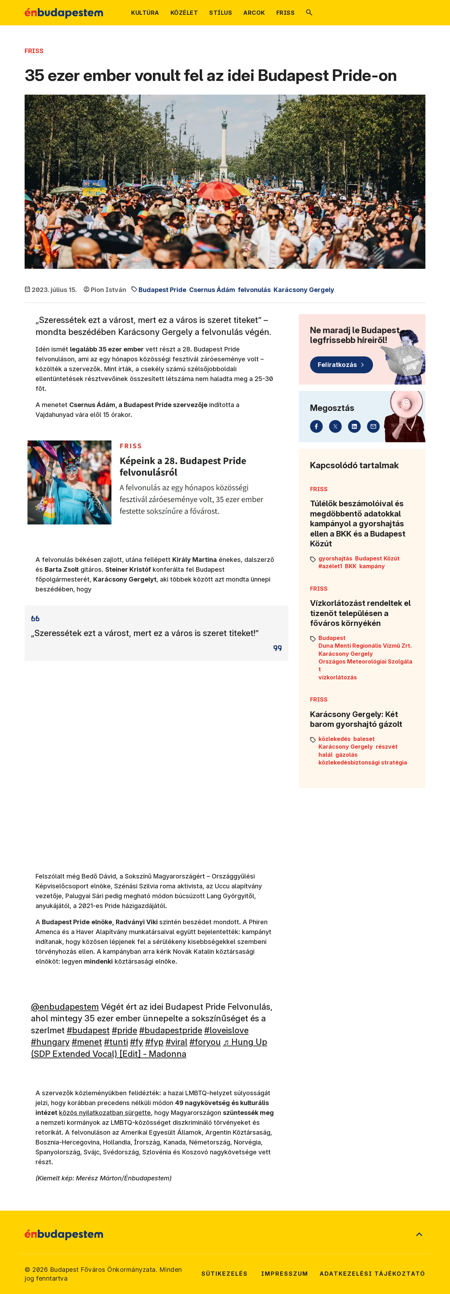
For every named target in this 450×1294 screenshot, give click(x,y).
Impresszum (284, 1273)
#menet (87, 1042)
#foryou (205, 1042)
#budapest (88, 1030)
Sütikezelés (224, 1273)
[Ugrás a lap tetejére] (419, 1235)
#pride (124, 1030)
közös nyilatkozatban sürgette (105, 1112)
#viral (176, 1042)
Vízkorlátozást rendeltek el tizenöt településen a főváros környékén (360, 613)
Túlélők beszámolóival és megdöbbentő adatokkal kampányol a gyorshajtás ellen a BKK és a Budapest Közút (357, 523)
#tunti (116, 1042)
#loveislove (226, 1030)
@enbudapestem (65, 1007)
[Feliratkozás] (341, 364)
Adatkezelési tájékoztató (372, 1273)
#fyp (154, 1042)
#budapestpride (170, 1030)
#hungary (50, 1042)
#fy (136, 1042)
